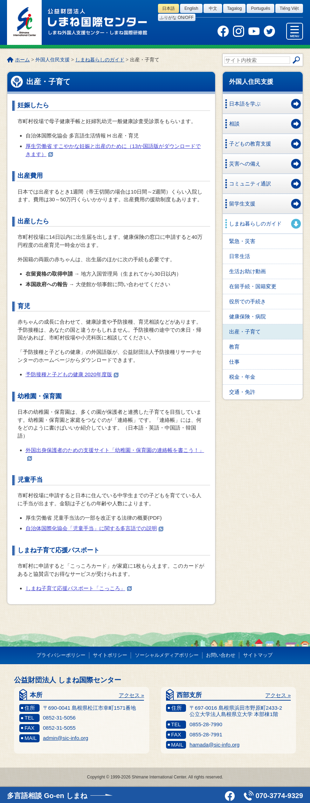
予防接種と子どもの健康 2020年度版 (72, 374)
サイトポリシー (110, 655)
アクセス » (131, 695)
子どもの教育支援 (250, 144)
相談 (234, 124)
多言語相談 (47, 795)
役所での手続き (247, 301)
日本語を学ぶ (245, 104)
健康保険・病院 (247, 316)
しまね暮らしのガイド (99, 59)
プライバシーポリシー (60, 655)
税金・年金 (242, 377)
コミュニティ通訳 (250, 184)
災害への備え (245, 164)
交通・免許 (242, 392)
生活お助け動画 (247, 271)
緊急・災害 (242, 241)
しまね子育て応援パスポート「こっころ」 (79, 588)
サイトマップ (258, 655)
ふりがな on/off (177, 17)
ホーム (22, 59)
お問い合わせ (220, 655)
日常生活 (239, 256)
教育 (234, 347)
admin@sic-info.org (65, 738)
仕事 (234, 362)
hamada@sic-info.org (215, 745)
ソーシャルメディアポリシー (167, 655)
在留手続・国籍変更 (252, 286)
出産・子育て (245, 332)
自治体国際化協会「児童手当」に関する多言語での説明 (94, 528)
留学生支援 (242, 204)
